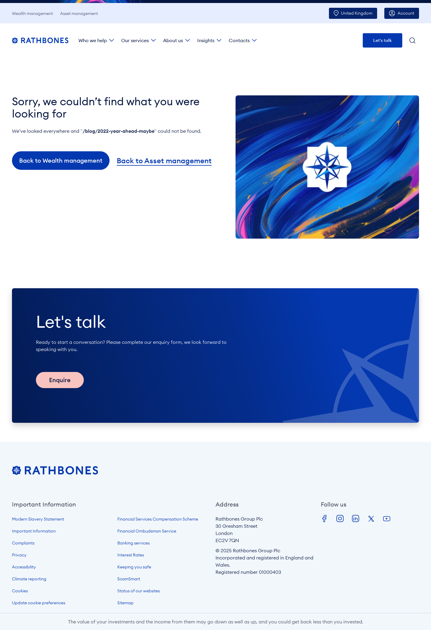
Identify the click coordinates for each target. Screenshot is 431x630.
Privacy (19, 555)
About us (173, 40)
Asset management (79, 13)
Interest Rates (130, 555)
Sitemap (125, 602)
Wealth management (32, 13)
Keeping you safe (134, 567)
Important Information (34, 531)
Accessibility (24, 567)
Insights (205, 40)
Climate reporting (29, 579)
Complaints (23, 543)
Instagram (340, 518)
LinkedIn (355, 518)
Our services (135, 40)
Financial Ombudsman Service (146, 531)
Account (405, 13)
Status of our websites (138, 591)
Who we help (92, 40)
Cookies (20, 591)
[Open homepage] (55, 473)
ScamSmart (128, 579)
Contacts (239, 40)
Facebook (324, 518)
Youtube (386, 518)
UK (356, 13)
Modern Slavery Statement (38, 519)
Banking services (133, 543)
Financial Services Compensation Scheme (157, 519)
